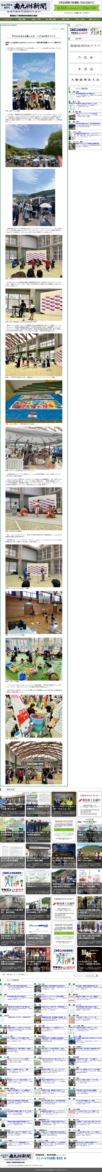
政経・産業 (21, 19)
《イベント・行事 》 (58, 29)
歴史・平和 (65, 19)
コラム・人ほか (80, 19)
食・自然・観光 (51, 19)
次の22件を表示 (90, 975)
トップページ (7, 19)
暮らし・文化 (36, 19)
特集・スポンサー (94, 19)
